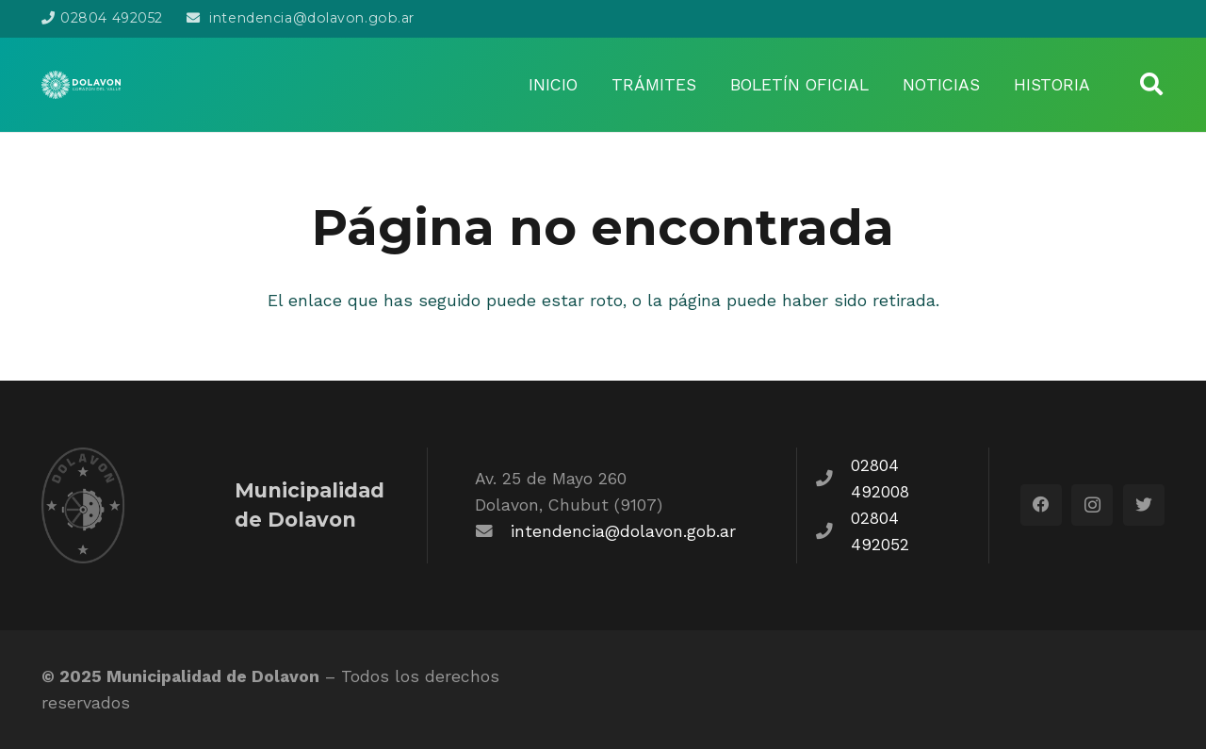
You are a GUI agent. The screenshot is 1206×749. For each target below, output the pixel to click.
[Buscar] (1151, 84)
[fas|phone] (834, 478)
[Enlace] (81, 85)
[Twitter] (1144, 505)
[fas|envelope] (493, 531)
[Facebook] (1041, 505)
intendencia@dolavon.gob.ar (623, 531)
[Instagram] (1092, 505)
